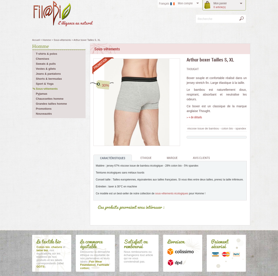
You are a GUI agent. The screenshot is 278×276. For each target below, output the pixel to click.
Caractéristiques (112, 158)
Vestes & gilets (46, 68)
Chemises (42, 58)
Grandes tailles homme (51, 103)
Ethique (146, 158)
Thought (193, 69)
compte (185, 3)
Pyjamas (41, 93)
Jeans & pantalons (48, 73)
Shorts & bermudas (49, 78)
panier (220, 5)
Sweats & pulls (46, 63)
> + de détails (194, 117)
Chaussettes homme (49, 98)
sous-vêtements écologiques (171, 193)
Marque (172, 158)
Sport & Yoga (44, 83)
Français (164, 3)
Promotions (43, 108)
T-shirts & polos (46, 53)
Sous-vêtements (47, 88)
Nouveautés (44, 113)
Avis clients (201, 158)
